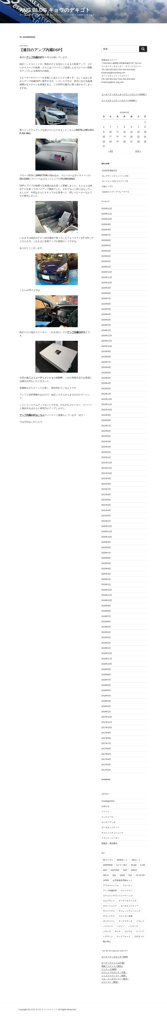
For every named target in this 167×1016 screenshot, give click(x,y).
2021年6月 (106, 494)
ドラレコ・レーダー (110, 838)
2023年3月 (106, 383)
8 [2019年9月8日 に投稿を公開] (145, 126)
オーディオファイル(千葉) (113, 963)
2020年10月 (106, 537)
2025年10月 (106, 219)
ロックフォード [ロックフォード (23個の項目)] (123, 936)
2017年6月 (106, 748)
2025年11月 (106, 214)
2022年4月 (106, 441)
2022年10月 (106, 409)
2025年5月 (106, 245)
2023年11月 (106, 341)
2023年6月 (106, 367)
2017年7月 (106, 743)
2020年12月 (106, 526)
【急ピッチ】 (107, 186)
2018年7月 (106, 680)
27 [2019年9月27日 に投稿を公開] (131, 141)
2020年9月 (106, 542)
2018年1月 (106, 711)
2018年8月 (106, 674)
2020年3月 (106, 574)
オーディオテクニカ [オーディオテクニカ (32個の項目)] (127, 901)
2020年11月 (106, 531)
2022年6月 (106, 431)
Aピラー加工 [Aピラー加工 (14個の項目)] (121, 865)
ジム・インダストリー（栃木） (115, 979)
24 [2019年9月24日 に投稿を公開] (110, 141)
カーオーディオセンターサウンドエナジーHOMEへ (124, 94)
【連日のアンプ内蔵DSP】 (41, 50)
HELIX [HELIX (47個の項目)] (106, 875)
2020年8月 (106, 547)
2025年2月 (106, 261)
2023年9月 (106, 351)
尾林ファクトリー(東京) (112, 966)
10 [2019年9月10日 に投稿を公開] (110, 131)
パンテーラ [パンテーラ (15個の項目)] (133, 926)
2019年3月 (106, 637)
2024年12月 (106, 272)
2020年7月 (106, 553)
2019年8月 (106, 611)
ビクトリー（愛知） (110, 982)
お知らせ (105, 806)
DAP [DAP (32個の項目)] (105, 870)
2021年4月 (106, 505)
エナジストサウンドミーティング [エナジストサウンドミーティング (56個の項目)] (118, 895)
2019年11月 (106, 595)
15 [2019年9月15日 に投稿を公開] (145, 131)
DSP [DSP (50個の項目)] (125, 870)
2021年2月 (106, 515)
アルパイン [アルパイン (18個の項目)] (127, 885)
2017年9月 (106, 733)
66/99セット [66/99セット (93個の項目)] (122, 860)
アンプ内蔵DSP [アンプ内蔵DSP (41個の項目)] (110, 890)
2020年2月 (106, 579)
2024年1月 (106, 330)
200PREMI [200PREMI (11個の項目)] (108, 865)
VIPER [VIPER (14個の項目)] (106, 880)
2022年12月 (106, 399)
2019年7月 (106, 616)
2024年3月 (106, 320)
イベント (105, 811)
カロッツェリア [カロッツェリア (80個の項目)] (110, 906)
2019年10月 (106, 600)
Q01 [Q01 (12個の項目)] (114, 875)
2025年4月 (106, 251)
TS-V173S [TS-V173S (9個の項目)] (140, 875)
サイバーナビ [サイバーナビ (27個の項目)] (109, 911)
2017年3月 (106, 764)
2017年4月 (106, 759)
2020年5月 (106, 563)
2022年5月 (106, 436)
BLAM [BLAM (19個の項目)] (134, 865)
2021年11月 (106, 468)
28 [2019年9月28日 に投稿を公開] (138, 141)
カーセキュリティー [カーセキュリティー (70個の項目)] (129, 906)
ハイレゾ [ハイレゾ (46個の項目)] (121, 926)
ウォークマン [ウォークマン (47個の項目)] (126, 890)
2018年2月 (106, 706)
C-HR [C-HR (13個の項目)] (142, 865)
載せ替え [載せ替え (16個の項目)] (107, 941)
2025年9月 (106, 224)
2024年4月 (106, 314)
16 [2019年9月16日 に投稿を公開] (104, 136)
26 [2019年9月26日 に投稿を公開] (124, 141)
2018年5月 (106, 690)
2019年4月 (106, 632)
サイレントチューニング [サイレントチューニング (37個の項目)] (129, 911)
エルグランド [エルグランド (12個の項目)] (109, 901)
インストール (107, 817)
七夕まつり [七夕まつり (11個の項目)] (139, 936)
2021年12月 (106, 462)
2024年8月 (106, 293)
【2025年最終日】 (109, 170)
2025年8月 (106, 229)
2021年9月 (106, 478)
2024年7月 (106, 298)
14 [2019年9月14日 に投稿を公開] (138, 131)
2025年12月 (106, 208)
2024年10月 (106, 282)
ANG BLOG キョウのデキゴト (55, 10)
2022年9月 (106, 415)
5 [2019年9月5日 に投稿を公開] (124, 126)
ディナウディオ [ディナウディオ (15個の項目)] (125, 921)
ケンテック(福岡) (109, 969)
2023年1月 (106, 394)
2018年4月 (106, 695)
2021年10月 (106, 473)
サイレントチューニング (112, 833)
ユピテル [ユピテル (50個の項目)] (128, 931)
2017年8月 (106, 738)
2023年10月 (106, 346)
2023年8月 (106, 357)
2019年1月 (106, 648)
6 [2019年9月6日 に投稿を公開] (131, 126)
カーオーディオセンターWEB (114, 957)
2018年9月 (106, 669)
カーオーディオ (108, 822)
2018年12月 (106, 653)
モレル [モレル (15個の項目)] (118, 931)
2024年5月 (106, 309)
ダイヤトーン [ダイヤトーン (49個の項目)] (109, 921)
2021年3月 (106, 510)
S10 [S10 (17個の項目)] (130, 875)
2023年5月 (106, 373)
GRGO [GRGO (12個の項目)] (134, 870)
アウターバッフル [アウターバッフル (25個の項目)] (111, 885)
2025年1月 (106, 267)
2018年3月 (106, 701)
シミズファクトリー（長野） (114, 975)
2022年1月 (106, 457)
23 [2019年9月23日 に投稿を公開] (104, 141)
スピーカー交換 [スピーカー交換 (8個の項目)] (125, 916)
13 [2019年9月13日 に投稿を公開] (131, 131)
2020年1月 (106, 584)
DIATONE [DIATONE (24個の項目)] (115, 870)
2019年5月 (106, 627)
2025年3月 (106, 256)
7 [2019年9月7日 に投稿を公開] (138, 126)
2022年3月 (106, 447)
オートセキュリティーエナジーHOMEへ (119, 100)
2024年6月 (106, 304)
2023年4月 (106, 378)
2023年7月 (106, 362)
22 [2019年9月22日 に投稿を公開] (145, 136)
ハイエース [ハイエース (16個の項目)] (108, 926)
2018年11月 (106, 659)
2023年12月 (106, 335)
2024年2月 (106, 325)
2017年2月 (106, 770)
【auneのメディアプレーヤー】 (115, 192)
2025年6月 (106, 240)
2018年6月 (106, 685)
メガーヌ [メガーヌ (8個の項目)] (107, 931)
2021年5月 (106, 500)
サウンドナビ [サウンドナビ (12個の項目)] (109, 916)
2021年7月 (106, 489)
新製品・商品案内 (109, 843)
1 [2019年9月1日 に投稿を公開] (145, 122)
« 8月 (110, 151)
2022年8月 (106, 420)
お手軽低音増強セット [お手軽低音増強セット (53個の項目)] (122, 880)
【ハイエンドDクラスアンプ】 (115, 181)
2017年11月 (106, 722)
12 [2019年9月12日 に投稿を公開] (124, 131)
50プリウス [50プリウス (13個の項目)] (108, 860)
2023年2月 (106, 388)
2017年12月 (106, 717)
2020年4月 (106, 568)
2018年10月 (106, 664)
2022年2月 (106, 452)
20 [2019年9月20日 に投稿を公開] (131, 136)
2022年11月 (106, 404)
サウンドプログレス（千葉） (114, 972)
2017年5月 (106, 754)
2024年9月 (106, 288)
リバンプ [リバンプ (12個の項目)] (140, 931)
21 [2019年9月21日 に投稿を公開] (138, 136)
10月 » (138, 151)
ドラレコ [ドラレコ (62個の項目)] (140, 921)
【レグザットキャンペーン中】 (115, 176)
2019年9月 (106, 606)
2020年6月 (106, 558)
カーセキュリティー (110, 827)
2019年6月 (106, 621)
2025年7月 (106, 235)
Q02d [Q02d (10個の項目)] (122, 875)
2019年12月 (106, 590)
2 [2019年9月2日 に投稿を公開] (103, 126)
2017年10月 (106, 727)
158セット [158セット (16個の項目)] (136, 860)
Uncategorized (107, 801)
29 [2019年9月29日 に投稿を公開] (145, 141)
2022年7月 (106, 426)
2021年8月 (106, 484)
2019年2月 (106, 643)
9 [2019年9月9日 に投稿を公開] (103, 131)
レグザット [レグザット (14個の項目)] (108, 936)
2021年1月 (106, 521)
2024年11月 (106, 277)
